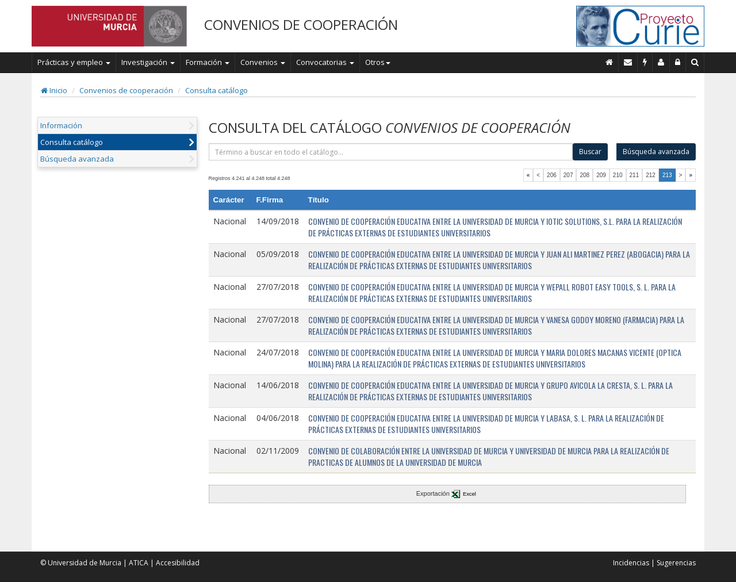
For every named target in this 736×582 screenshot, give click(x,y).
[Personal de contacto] (661, 62)
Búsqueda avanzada (77, 159)
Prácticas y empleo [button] (73, 62)
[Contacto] (628, 62)
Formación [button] (207, 62)
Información (61, 125)
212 (651, 175)
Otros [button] (377, 62)
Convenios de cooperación (126, 90)
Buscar (590, 151)
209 (601, 175)
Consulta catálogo (216, 90)
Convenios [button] (262, 62)
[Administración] (678, 62)
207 (568, 175)
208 (584, 175)
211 (634, 175)
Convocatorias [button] (325, 62)
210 (618, 175)
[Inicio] (609, 62)
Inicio (54, 90)
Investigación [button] (148, 62)
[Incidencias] (645, 62)
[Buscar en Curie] (695, 62)
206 (552, 175)
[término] (391, 151)
